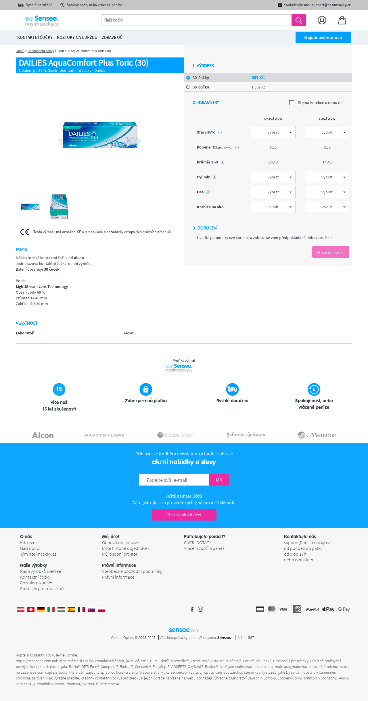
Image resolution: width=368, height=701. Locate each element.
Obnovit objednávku (121, 542)
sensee (184, 629)
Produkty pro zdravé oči (42, 588)
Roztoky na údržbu (37, 583)
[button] (61, 537)
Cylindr (206, 177)
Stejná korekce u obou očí (316, 102)
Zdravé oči (113, 37)
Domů (20, 51)
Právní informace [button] (119, 565)
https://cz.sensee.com (33, 660)
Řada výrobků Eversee (40, 571)
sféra (209, 132)
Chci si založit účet (184, 514)
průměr (210, 162)
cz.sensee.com (32, 672)
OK (219, 479)
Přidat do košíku (331, 252)
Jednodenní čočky (41, 51)
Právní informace (118, 577)
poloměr (218, 147)
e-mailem (304, 560)
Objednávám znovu (323, 37)
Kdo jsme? (29, 542)
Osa (203, 191)
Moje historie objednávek (126, 548)
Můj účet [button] (110, 537)
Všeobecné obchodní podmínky (132, 571)
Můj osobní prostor (119, 554)
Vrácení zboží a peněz (204, 548)
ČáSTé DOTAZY (197, 542)
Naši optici (30, 548)
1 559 (258, 87)
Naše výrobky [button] (33, 565)
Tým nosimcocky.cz (38, 554)
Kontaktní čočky (35, 577)
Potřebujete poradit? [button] (204, 537)
